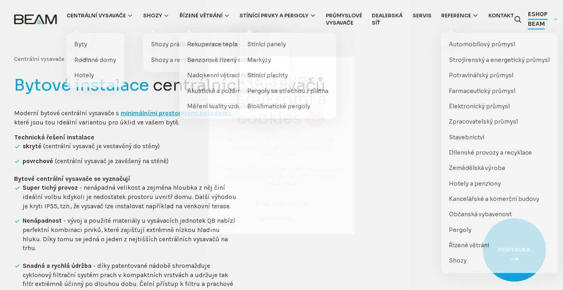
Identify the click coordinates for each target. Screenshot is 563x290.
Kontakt (501, 15)
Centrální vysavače (96, 15)
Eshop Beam (542, 18)
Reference (456, 15)
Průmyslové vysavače (344, 19)
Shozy (152, 15)
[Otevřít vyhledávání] (518, 19)
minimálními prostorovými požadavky (176, 113)
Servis (422, 15)
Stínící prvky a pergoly (274, 15)
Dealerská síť (387, 19)
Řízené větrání (201, 15)
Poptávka (514, 250)
